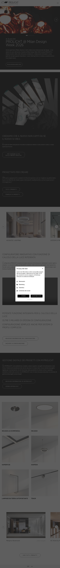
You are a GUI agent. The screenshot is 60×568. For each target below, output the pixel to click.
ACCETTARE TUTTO (36, 296)
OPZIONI (23, 296)
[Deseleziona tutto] (43, 268)
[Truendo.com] (30, 299)
